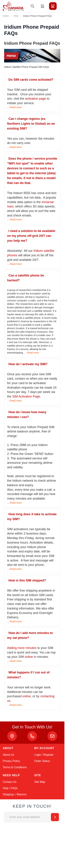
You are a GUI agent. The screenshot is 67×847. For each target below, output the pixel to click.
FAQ (16, 16)
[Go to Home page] (13, 6)
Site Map (39, 781)
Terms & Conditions (15, 767)
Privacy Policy (11, 761)
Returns (21, 794)
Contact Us (9, 781)
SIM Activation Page (26, 396)
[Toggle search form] (32, 6)
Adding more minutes (21, 648)
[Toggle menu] (62, 6)
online (29, 657)
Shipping (8, 794)
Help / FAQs (10, 788)
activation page (35, 98)
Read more (16, 107)
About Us (8, 754)
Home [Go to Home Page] (6, 16)
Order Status (42, 761)
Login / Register (44, 754)
